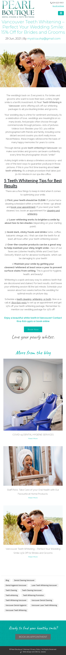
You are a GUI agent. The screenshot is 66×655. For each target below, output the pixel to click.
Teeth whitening (12, 595)
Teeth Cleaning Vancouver (32, 590)
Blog (7, 580)
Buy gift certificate (58, 6)
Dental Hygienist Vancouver (16, 585)
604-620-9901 (57, 2)
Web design (27, 652)
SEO (36, 652)
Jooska (43, 652)
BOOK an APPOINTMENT (33, 637)
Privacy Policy (36, 649)
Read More (33, 438)
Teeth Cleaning (11, 590)
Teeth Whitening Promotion (33, 595)
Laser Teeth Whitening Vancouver (44, 585)
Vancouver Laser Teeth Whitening (44, 605)
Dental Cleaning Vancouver (24, 580)
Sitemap (26, 649)
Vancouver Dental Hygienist (16, 605)
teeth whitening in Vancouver (42, 147)
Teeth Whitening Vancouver (16, 600)
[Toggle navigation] (61, 13)
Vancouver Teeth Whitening (16, 610)
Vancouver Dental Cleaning (42, 600)
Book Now (33, 329)
